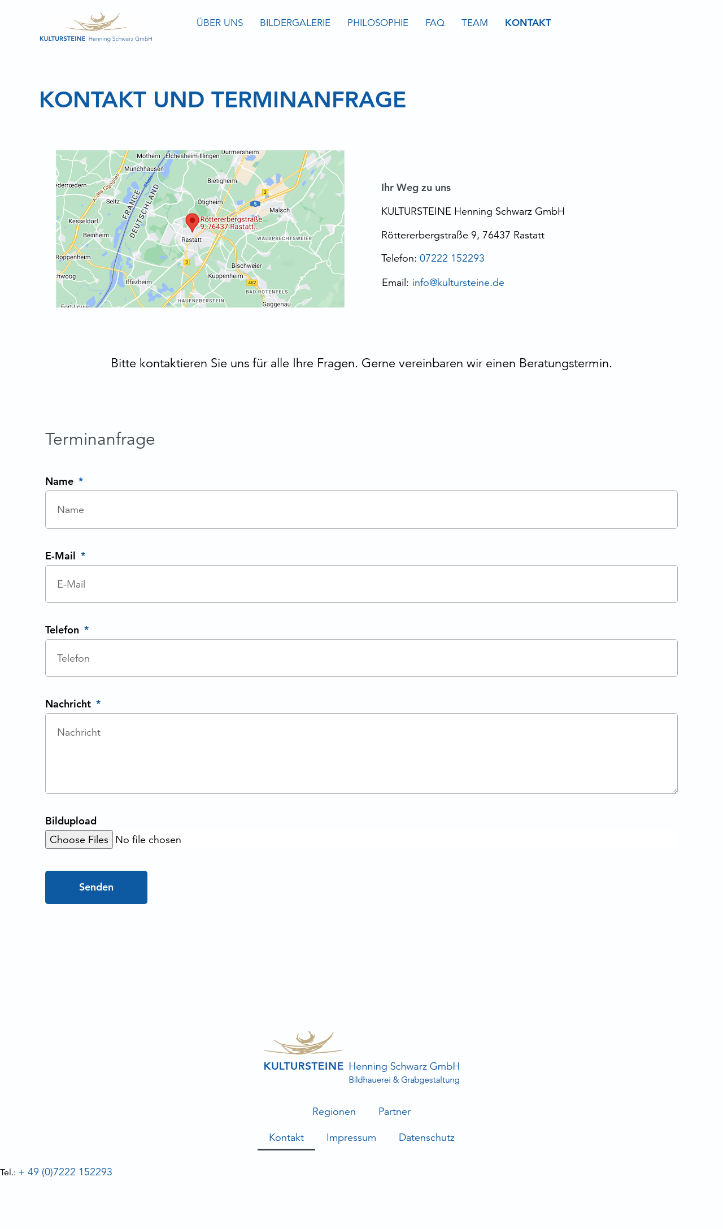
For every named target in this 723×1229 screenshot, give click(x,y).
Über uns (220, 23)
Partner (394, 1111)
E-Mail (62, 556)
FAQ (435, 23)
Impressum (351, 1137)
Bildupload (71, 821)
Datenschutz (427, 1137)
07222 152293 (452, 257)
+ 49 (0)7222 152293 (65, 1171)
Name (60, 482)
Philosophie (377, 23)
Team (474, 23)
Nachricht (69, 704)
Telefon (63, 630)
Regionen (334, 1111)
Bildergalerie (295, 23)
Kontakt (528, 22)
